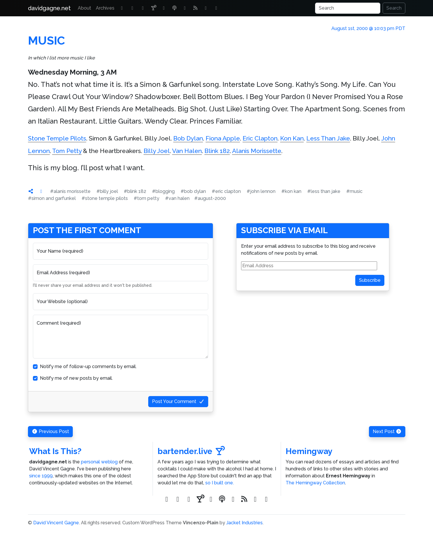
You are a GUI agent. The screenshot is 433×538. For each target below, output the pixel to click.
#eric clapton (226, 191)
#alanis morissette (70, 191)
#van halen (177, 198)
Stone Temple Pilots (57, 138)
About (84, 8)
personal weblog (99, 462)
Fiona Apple (223, 138)
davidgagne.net (49, 8)
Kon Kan (292, 138)
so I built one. (219, 483)
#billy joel (107, 191)
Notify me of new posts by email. (76, 378)
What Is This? (55, 451)
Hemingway (309, 451)
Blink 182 (217, 150)
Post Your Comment (178, 401)
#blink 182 (135, 191)
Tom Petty (67, 150)
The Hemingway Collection (315, 483)
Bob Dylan (188, 138)
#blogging (163, 191)
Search (394, 8)
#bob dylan (193, 191)
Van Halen (187, 150)
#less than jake (323, 191)
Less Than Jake (328, 138)
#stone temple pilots (105, 198)
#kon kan (291, 191)
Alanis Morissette (256, 150)
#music (354, 191)
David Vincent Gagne (56, 522)
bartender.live (191, 451)
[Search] (347, 8)
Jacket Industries (244, 522)
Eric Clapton (260, 138)
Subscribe (370, 280)
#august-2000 (210, 198)
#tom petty (146, 198)
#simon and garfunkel (52, 198)
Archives (105, 8)
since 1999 (41, 476)
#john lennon (261, 191)
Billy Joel (157, 150)
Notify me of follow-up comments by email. (88, 366)
